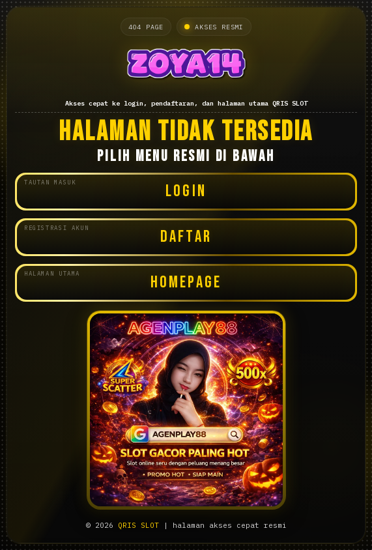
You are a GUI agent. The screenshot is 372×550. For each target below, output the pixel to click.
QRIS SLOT (138, 525)
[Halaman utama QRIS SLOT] (186, 66)
